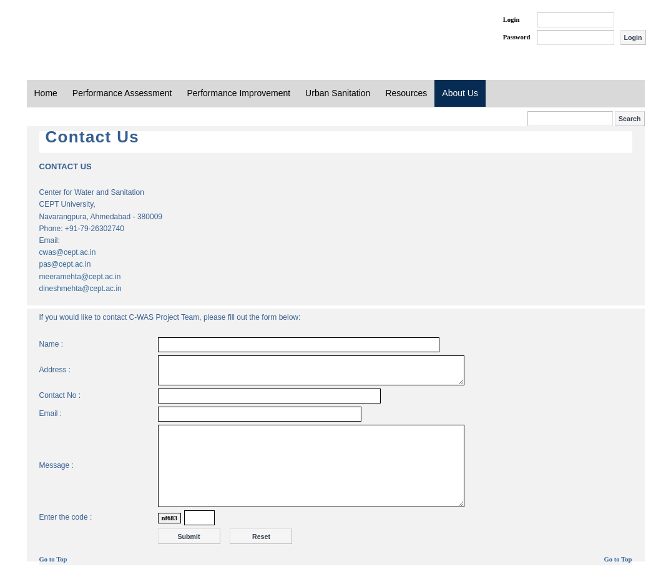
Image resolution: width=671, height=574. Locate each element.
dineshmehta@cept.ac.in (80, 288)
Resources (406, 93)
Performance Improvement (238, 93)
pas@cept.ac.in (65, 264)
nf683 (169, 518)
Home (45, 93)
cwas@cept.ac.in (67, 252)
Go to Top (53, 559)
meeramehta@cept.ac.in (80, 276)
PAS (68, 30)
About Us (460, 93)
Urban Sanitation (337, 93)
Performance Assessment (122, 93)
